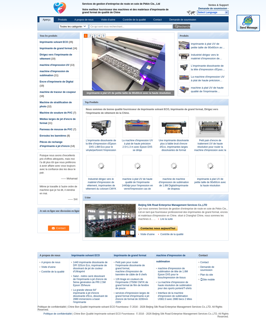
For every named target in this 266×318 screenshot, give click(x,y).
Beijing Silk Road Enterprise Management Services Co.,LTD (172, 205)
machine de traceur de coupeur (58, 92)
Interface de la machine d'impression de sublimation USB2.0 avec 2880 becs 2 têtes (175, 296)
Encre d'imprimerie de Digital (56, 81)
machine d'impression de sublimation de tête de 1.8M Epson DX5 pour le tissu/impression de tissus (173, 273)
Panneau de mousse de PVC (56, 129)
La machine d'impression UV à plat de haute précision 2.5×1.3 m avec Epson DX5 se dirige (208, 79)
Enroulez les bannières (53, 135)
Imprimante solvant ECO (54, 42)
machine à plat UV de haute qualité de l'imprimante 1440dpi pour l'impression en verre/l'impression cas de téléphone (208, 90)
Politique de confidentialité (52, 306)
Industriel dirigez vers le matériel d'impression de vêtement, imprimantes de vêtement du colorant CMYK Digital (207, 57)
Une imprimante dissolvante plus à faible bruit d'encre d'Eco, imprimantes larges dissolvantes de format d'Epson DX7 (174, 147)
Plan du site (206, 274)
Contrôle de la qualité (134, 19)
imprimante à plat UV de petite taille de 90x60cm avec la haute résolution (129, 93)
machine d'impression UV (54, 65)
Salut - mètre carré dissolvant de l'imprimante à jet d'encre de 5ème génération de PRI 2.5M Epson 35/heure (90, 281)
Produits (62, 19)
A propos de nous (83, 19)
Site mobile (207, 279)
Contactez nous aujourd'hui (158, 228)
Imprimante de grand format (56, 48)
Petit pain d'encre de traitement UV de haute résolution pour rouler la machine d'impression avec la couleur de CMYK (210, 147)
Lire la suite (166, 219)
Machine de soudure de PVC (56, 112)
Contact (157, 19)
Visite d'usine (108, 19)
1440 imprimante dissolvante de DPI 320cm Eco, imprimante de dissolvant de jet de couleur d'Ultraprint (90, 267)
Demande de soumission (212, 8)
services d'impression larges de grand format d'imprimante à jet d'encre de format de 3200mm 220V (132, 298)
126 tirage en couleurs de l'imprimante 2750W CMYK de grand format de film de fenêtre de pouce (132, 284)
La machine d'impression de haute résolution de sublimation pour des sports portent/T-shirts (175, 285)
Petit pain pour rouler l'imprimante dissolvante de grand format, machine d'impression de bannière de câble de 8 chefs (131, 268)
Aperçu (46, 19)
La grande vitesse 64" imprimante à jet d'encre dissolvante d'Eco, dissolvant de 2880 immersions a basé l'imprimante (90, 296)
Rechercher (184, 26)
